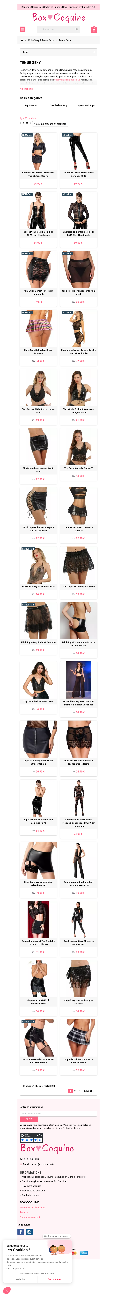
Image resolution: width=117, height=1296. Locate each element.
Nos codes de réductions (30, 1236)
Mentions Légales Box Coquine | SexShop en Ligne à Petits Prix (52, 1205)
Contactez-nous (28, 1223)
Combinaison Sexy (58, 105)
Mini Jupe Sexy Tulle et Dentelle (37, 658)
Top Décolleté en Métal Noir (37, 720)
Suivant (91, 1119)
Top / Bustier (29, 105)
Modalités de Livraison (31, 1219)
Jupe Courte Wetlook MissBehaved (37, 1026)
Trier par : (23, 122)
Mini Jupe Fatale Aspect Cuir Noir (37, 481)
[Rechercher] (58, 29)
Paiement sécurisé (29, 1214)
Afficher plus (27, 89)
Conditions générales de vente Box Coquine (42, 1209)
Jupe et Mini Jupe (87, 105)
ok (27, 1147)
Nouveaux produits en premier (47, 124)
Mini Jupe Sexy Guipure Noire (80, 600)
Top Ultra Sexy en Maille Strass (37, 600)
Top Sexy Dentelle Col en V (80, 481)
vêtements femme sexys (65, 80)
